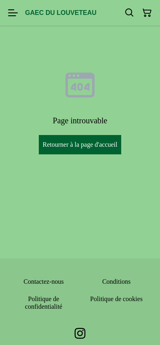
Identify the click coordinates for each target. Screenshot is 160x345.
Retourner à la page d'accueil (79, 144)
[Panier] (147, 13)
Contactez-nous (43, 281)
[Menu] (13, 13)
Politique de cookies (116, 298)
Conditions (116, 281)
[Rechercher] (129, 13)
